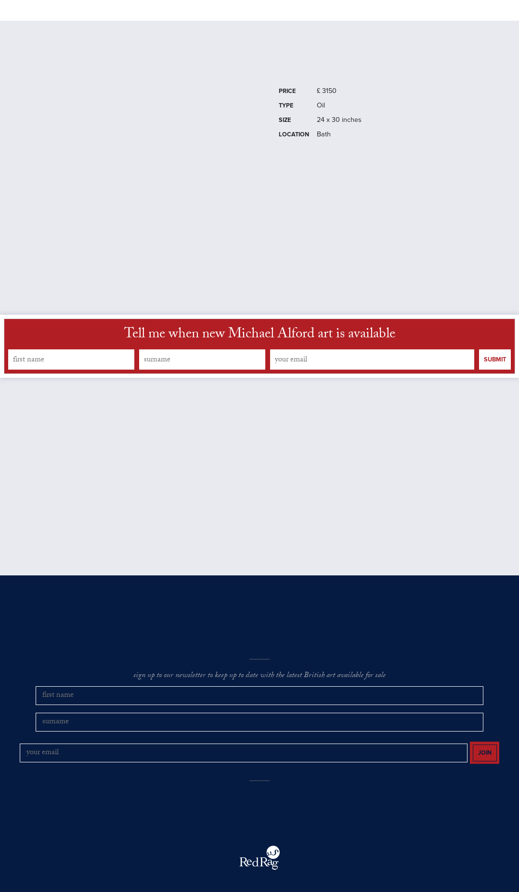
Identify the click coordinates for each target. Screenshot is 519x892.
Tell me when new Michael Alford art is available (259, 361)
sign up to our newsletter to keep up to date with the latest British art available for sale (259, 701)
